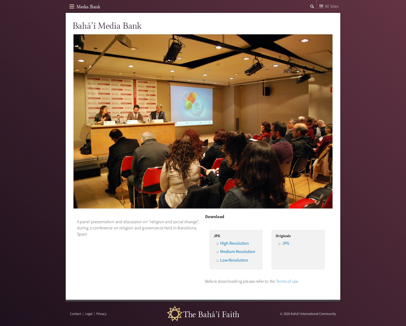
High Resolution (234, 243)
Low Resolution (234, 260)
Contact (75, 314)
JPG (285, 243)
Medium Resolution (237, 251)
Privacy (101, 314)
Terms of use (287, 281)
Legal (88, 314)
